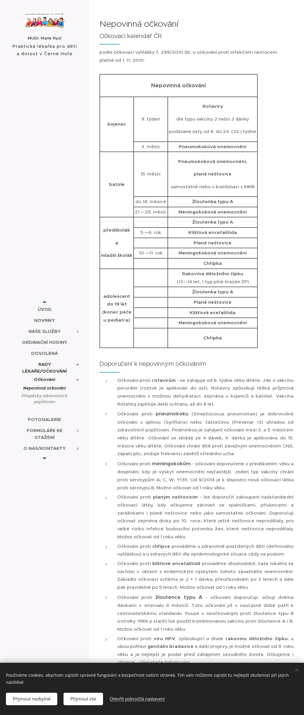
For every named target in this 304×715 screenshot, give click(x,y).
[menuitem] (44, 309)
